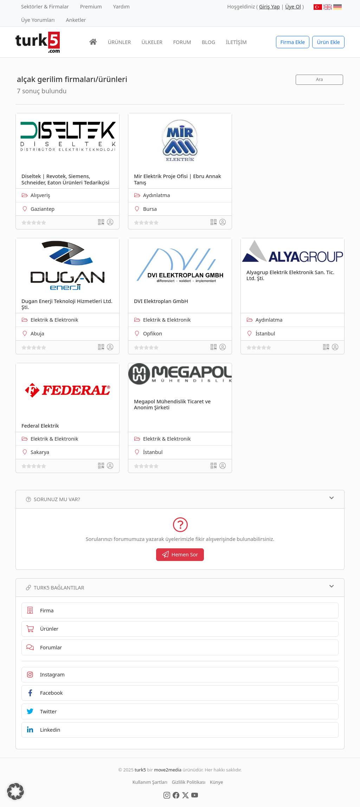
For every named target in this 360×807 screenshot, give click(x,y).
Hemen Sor (180, 554)
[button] (15, 791)
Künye (216, 782)
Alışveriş (40, 195)
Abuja (37, 333)
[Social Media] (166, 795)
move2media (167, 770)
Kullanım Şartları (150, 782)
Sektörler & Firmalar (45, 6)
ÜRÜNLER (119, 42)
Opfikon (152, 333)
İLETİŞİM (236, 42)
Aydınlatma (156, 195)
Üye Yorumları (38, 20)
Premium (91, 6)
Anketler (76, 20)
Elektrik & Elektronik (54, 319)
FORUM (182, 42)
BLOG (208, 42)
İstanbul (265, 333)
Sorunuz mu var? (180, 499)
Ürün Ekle (328, 42)
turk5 (140, 770)
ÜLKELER (152, 42)
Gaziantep (42, 209)
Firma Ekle (293, 42)
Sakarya (40, 452)
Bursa (150, 209)
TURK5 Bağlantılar (180, 587)
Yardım (121, 6)
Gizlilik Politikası (188, 782)
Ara (319, 79)
